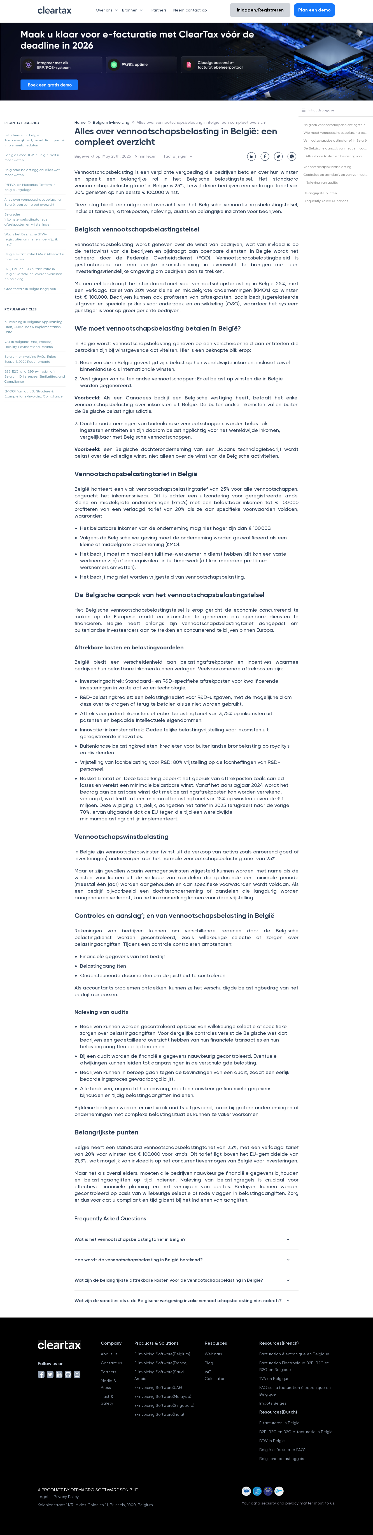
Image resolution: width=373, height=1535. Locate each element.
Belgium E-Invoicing (111, 122)
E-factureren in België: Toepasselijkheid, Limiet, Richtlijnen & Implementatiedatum (34, 140)
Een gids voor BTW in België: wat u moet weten (31, 157)
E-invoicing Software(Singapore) (164, 1405)
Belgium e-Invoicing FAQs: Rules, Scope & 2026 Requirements (30, 359)
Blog (209, 1363)
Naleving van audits (322, 182)
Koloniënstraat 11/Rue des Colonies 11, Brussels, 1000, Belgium (95, 1505)
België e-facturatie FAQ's (283, 1449)
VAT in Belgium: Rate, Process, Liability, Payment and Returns (28, 344)
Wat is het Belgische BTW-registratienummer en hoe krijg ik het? (31, 239)
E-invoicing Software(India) (159, 1414)
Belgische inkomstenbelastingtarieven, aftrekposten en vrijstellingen (28, 219)
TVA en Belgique (274, 1378)
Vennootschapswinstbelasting (327, 167)
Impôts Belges (272, 1403)
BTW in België (272, 1440)
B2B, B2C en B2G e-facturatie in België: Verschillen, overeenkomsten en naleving (33, 274)
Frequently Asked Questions (326, 201)
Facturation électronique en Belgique (294, 1354)
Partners (159, 10)
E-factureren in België (279, 1423)
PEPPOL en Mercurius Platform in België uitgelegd (29, 187)
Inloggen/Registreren (260, 10)
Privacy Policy (66, 1496)
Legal (43, 1496)
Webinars (213, 1354)
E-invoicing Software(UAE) (158, 1387)
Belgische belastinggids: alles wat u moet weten (33, 172)
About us (109, 1354)
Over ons (108, 10)
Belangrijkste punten (320, 193)
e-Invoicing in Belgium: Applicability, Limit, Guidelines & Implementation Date (33, 327)
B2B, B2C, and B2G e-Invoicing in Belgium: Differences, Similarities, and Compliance (34, 376)
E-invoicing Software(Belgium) (162, 1354)
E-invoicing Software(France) (161, 1363)
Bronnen (133, 10)
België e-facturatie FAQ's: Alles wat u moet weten (34, 256)
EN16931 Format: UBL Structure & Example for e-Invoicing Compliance (33, 393)
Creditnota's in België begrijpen (30, 289)
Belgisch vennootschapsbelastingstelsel (336, 125)
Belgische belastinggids (281, 1458)
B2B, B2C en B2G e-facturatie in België (296, 1431)
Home (80, 122)
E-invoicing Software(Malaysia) (162, 1396)
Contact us (111, 1363)
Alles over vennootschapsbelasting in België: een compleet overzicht (34, 202)
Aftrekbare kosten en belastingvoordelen (339, 156)
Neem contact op (190, 10)
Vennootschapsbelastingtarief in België (335, 140)
